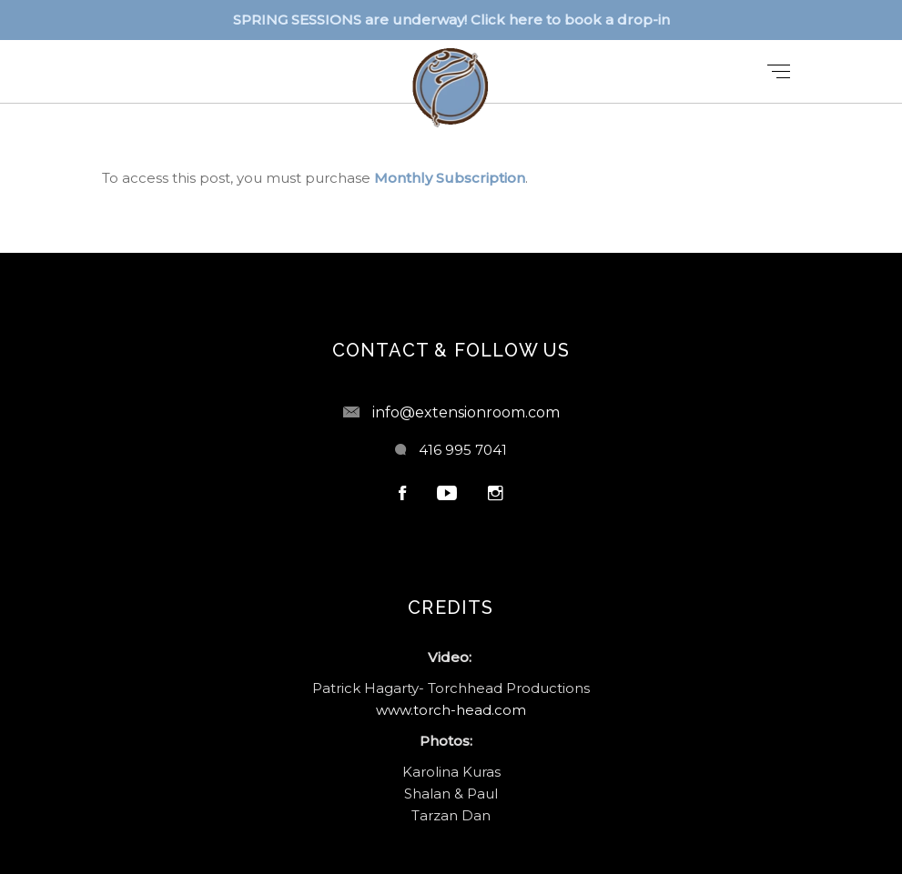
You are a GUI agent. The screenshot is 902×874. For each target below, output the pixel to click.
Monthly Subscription (449, 177)
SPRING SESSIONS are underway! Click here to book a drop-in (451, 19)
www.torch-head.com (451, 709)
